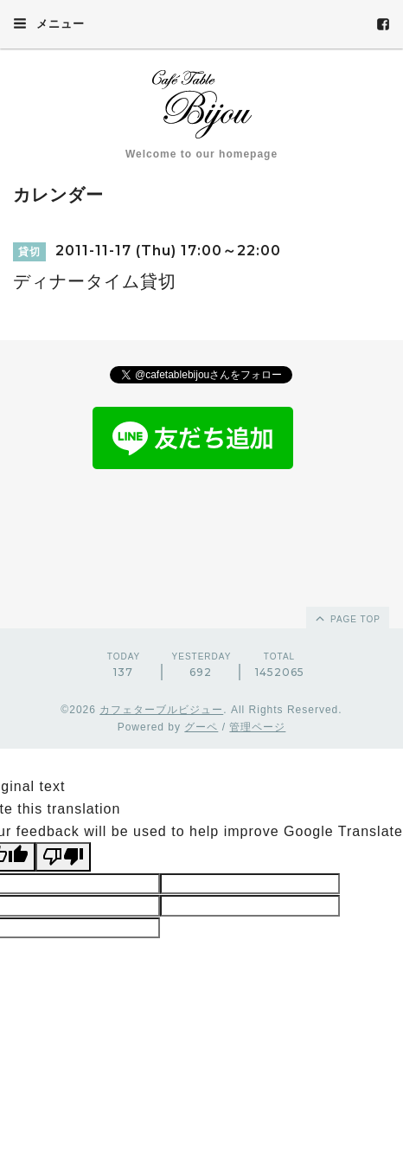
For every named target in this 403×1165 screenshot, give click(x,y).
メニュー (49, 23)
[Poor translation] (63, 857)
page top (347, 618)
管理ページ (257, 727)
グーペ (201, 727)
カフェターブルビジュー (161, 710)
